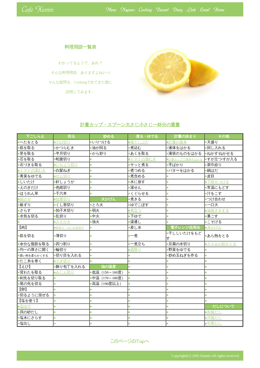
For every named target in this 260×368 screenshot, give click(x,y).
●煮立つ (134, 210)
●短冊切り (62, 199)
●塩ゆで (24, 306)
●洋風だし (213, 318)
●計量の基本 (176, 142)
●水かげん (213, 227)
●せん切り (62, 176)
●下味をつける (217, 182)
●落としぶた (138, 142)
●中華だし (213, 323)
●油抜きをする (217, 210)
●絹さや (24, 199)
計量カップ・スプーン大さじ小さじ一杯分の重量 (130, 124)
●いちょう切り (66, 165)
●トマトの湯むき (142, 159)
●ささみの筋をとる (220, 244)
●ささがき (62, 222)
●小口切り (62, 142)
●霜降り (134, 249)
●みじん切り (64, 272)
